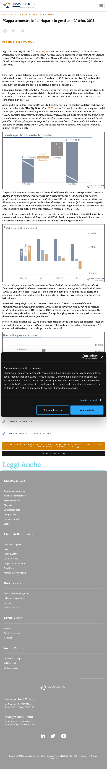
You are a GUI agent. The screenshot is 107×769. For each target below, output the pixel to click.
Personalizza (53, 410)
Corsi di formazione (13, 633)
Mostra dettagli (88, 400)
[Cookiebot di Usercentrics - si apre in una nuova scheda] (84, 356)
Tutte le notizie (11, 668)
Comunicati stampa (12, 658)
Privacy (94, 756)
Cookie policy (53, 758)
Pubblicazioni (10, 663)
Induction (8, 638)
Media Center (14, 648)
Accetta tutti (87, 410)
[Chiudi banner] (102, 357)
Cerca (72, 96)
